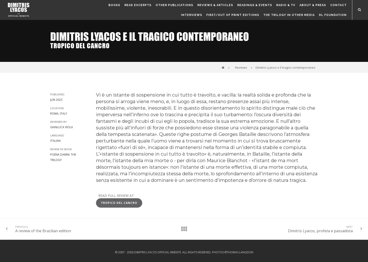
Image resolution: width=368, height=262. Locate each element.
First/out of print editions (232, 15)
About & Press (312, 5)
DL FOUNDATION (333, 15)
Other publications (174, 5)
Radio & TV (285, 5)
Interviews (191, 15)
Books (114, 5)
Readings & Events (254, 5)
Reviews (241, 67)
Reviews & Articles (215, 5)
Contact (338, 5)
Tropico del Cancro (119, 203)
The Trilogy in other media (289, 15)
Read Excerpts (137, 5)
